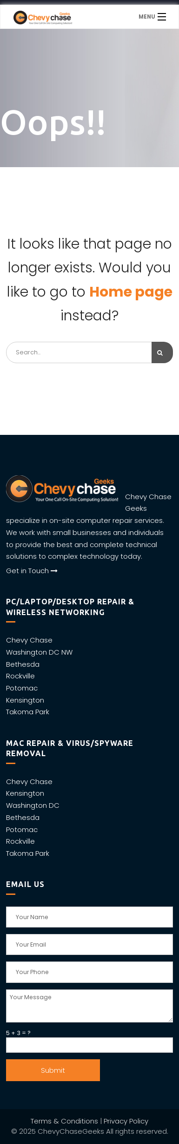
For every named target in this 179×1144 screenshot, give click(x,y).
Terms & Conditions (64, 1121)
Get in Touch (32, 570)
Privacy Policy (126, 1121)
